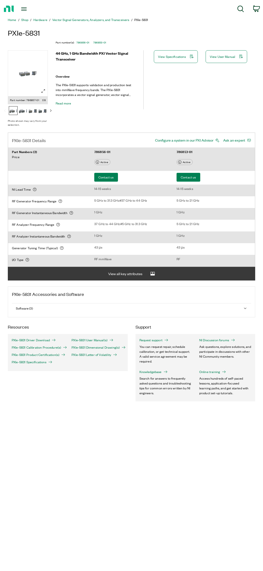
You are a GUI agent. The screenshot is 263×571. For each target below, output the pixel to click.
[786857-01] (13, 111)
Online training (212, 372)
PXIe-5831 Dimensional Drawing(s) (98, 347)
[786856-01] (23, 111)
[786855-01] (32, 111)
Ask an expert (234, 140)
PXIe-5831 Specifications (32, 362)
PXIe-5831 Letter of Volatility (94, 355)
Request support (153, 340)
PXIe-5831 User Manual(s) (92, 340)
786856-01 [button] (82, 42)
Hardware (40, 20)
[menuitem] (240, 9)
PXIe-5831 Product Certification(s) (38, 355)
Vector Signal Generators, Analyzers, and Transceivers (90, 20)
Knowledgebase (153, 372)
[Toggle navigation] (33, 9)
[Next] (51, 111)
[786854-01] (42, 111)
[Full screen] (43, 91)
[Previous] (5, 111)
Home (12, 20)
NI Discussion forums (217, 340)
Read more (63, 103)
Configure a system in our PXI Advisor (184, 140)
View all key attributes (131, 273)
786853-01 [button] (99, 42)
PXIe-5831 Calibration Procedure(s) (38, 347)
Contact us (106, 177)
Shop (25, 20)
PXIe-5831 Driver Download (34, 340)
